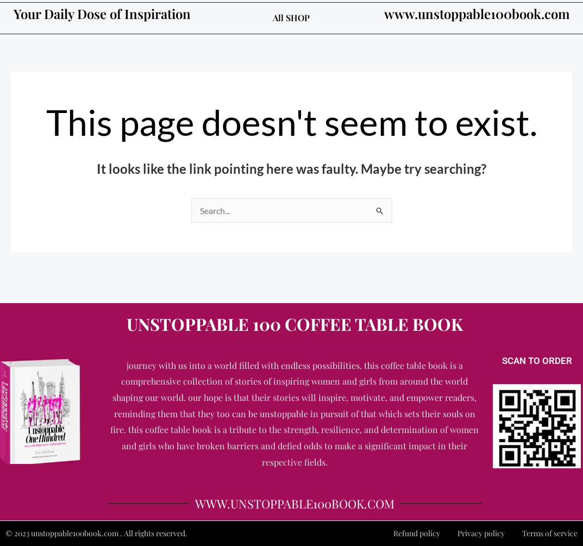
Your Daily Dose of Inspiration (102, 13)
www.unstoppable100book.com (477, 13)
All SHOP (291, 17)
